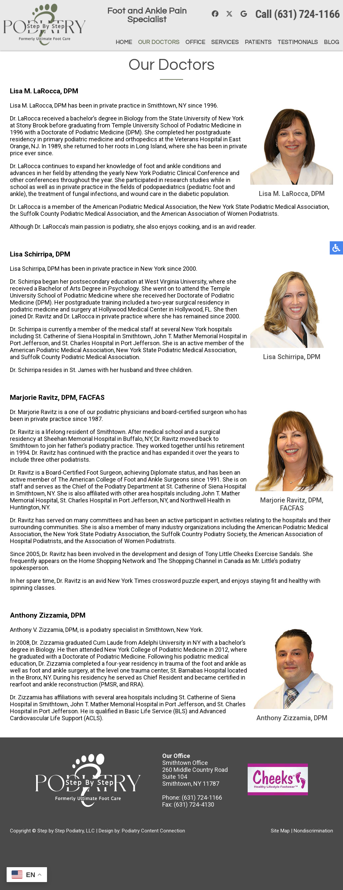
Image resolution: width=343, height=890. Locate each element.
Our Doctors (158, 42)
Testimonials (297, 42)
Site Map (280, 831)
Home (123, 42)
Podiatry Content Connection (153, 831)
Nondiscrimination (313, 831)
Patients (257, 42)
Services (224, 42)
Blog (331, 42)
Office (195, 42)
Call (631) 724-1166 (300, 14)
